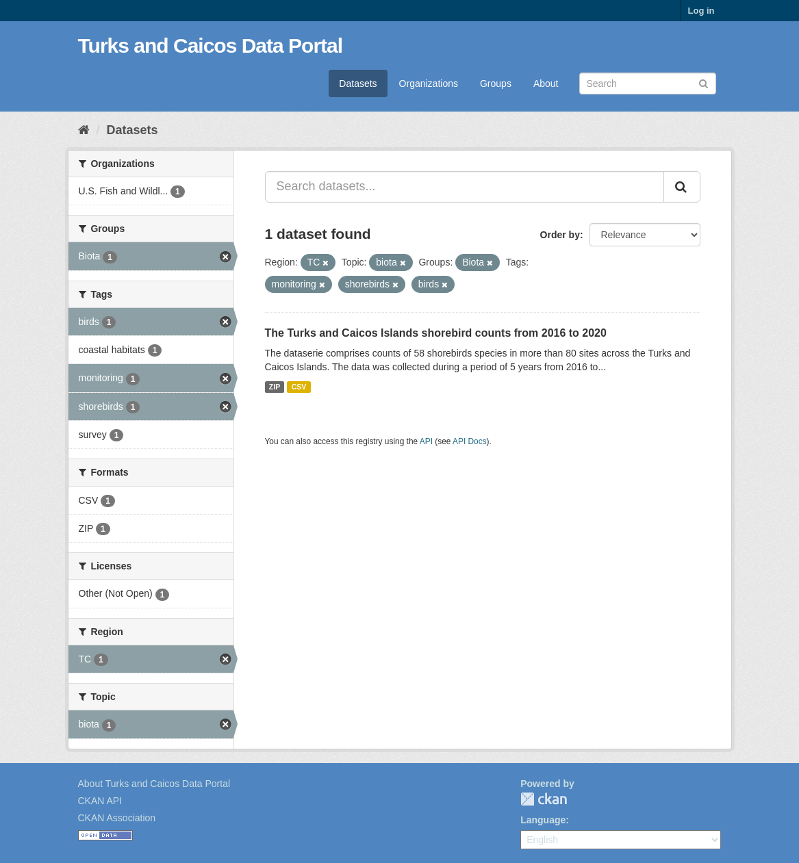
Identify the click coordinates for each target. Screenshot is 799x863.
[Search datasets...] (464, 187)
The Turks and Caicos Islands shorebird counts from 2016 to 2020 (436, 333)
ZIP (274, 387)
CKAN (543, 799)
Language (543, 819)
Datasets (358, 83)
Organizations (428, 83)
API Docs (470, 441)
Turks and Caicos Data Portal (210, 45)
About (546, 83)
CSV (299, 387)
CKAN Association (117, 817)
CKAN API (100, 800)
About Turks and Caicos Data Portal (154, 783)
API (426, 441)
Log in (701, 10)
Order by (560, 234)
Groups (495, 83)
